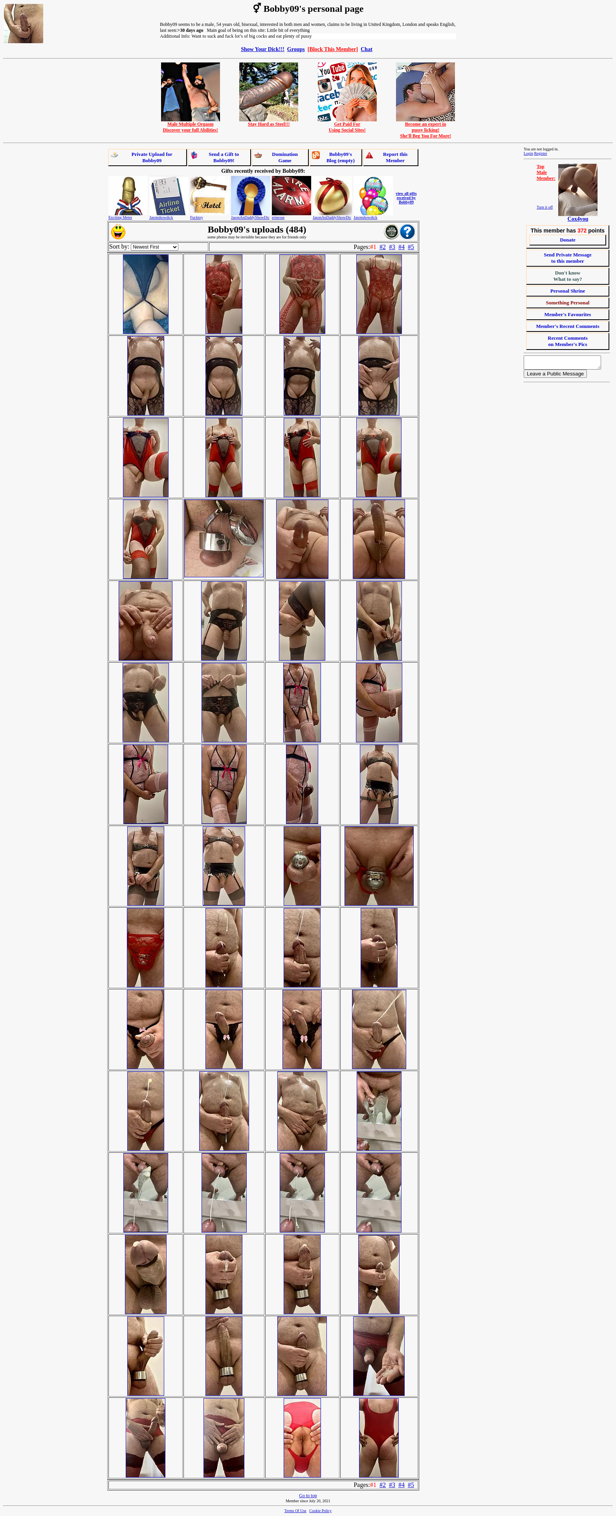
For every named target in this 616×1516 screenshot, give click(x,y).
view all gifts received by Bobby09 (406, 197)
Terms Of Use (295, 1511)
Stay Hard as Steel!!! (268, 122)
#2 (383, 247)
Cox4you (578, 219)
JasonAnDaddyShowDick (251, 217)
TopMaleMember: (546, 172)
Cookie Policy (320, 1511)
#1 (373, 247)
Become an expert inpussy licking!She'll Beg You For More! (425, 128)
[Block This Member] (333, 49)
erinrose (278, 217)
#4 (401, 247)
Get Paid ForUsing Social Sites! (347, 125)
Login (528, 153)
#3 (392, 247)
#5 (411, 247)
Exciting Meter (120, 217)
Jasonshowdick (161, 217)
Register (540, 153)
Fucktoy (196, 217)
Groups (296, 49)
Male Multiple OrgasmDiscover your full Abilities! (190, 125)
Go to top (308, 1495)
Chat (366, 49)
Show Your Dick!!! (262, 49)
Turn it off (545, 207)
